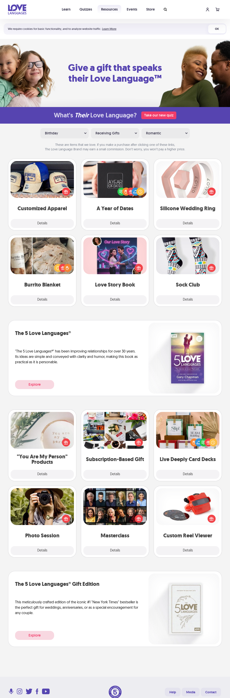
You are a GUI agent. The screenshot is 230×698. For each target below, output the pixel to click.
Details (42, 223)
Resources (109, 9)
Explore (35, 384)
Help (172, 692)
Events (132, 9)
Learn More (109, 29)
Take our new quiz (158, 115)
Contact (211, 692)
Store (150, 9)
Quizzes (86, 9)
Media (190, 692)
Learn (66, 9)
